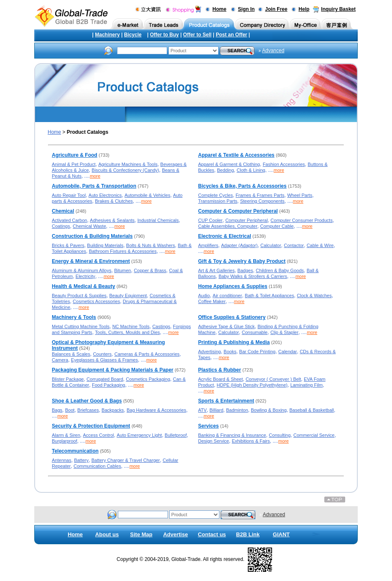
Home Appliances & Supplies (232, 286)
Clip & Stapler (284, 332)
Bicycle (133, 35)
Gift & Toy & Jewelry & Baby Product (241, 261)
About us (107, 534)
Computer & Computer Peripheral (238, 211)
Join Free (276, 9)
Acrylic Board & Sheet (220, 379)
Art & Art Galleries (216, 270)
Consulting (279, 435)
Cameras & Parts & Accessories (147, 354)
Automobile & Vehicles (147, 195)
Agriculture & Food (74, 155)
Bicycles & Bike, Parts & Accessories (242, 186)
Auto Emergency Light (139, 435)
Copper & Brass (150, 270)
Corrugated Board (105, 379)
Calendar (287, 351)
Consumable (254, 332)
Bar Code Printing (257, 351)
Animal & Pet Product (74, 164)
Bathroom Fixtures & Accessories (123, 251)
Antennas (61, 460)
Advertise (175, 534)
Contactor (294, 245)
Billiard (216, 410)
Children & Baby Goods (280, 270)
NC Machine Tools (131, 326)
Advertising (209, 351)
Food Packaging (108, 384)
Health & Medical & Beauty (83, 286)
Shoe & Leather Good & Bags (87, 401)
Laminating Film (306, 384)
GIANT (281, 534)
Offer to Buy (164, 35)
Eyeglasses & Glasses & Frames (104, 359)
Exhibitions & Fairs (251, 440)
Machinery (107, 35)
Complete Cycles (215, 195)
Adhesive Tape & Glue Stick (226, 326)
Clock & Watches (314, 295)
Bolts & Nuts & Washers (150, 245)
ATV (202, 410)
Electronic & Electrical (224, 236)
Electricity (85, 276)
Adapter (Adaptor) (239, 245)
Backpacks (113, 410)
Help (303, 9)
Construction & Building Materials (92, 236)
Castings (161, 326)
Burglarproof (64, 440)
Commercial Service (313, 435)
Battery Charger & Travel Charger (126, 460)
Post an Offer (231, 35)
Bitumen (122, 270)
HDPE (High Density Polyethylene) (252, 384)
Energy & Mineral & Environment (91, 261)
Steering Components (262, 201)
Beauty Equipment (128, 295)
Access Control (98, 435)
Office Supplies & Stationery (231, 317)
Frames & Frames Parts (260, 195)
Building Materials (105, 245)
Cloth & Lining (251, 170)
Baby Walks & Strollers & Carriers (253, 276)
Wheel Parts (299, 195)
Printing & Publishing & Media (234, 342)
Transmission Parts (217, 201)
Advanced (273, 51)
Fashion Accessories (284, 164)
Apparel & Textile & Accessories (236, 155)
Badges (245, 270)
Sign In (246, 9)
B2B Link (248, 534)
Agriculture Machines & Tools (128, 164)
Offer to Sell (197, 35)
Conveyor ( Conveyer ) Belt (273, 379)
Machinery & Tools (74, 317)
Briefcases (88, 410)
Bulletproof (176, 435)
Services (208, 426)
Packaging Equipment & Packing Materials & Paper (112, 370)
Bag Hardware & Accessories (156, 410)
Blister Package (68, 379)
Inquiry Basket (338, 9)
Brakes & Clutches (113, 201)
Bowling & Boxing (269, 410)
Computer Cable (277, 226)
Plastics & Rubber (219, 370)
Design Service (213, 440)
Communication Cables (97, 466)
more (95, 175)
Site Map (141, 534)
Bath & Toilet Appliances (269, 295)
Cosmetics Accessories (96, 301)
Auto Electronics (105, 195)
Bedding (225, 170)
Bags (57, 410)
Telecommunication (75, 451)
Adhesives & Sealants (112, 220)
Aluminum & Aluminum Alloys (81, 270)
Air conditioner (227, 295)
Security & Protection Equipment (91, 426)
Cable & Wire (320, 245)
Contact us (212, 534)
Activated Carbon (69, 220)
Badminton (237, 410)
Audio (204, 295)
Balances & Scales (71, 354)
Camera (60, 359)
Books (230, 351)
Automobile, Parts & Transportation (94, 186)
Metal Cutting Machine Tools (80, 326)
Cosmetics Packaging (148, 379)
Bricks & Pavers (68, 245)
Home (219, 9)
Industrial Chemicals (158, 220)
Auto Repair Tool (69, 195)
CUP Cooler (210, 220)
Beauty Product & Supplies (79, 295)
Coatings (61, 226)
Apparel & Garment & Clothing (229, 164)
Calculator (270, 245)
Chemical (63, 211)
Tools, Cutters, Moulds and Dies (127, 332)
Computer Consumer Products (301, 220)
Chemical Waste (89, 226)
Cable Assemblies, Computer (227, 226)
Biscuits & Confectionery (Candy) (125, 170)
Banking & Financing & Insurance (232, 435)
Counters (102, 354)
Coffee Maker (212, 301)
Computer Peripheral (246, 220)
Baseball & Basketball (311, 410)
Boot (70, 410)
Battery (81, 460)
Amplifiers (208, 245)
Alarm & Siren (66, 435)
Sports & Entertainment (226, 401)
